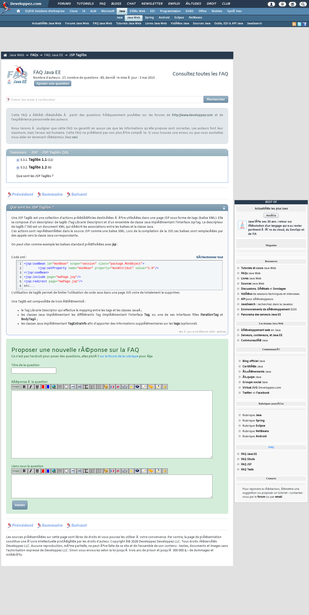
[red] (43, 386)
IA (83, 11)
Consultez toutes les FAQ (200, 74)
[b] (24, 386)
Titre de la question (33, 368)
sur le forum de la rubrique (119, 357)
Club (226, 4)
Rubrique (251, 415)
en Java (261, 330)
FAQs (34, 55)
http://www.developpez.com (192, 115)
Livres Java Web (156, 23)
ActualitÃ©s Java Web (46, 23)
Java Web (133, 17)
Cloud (73, 11)
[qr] (137, 386)
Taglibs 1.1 (37, 160)
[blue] (48, 386)
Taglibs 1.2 (37, 167)
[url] (54, 386)
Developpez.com (261, 388)
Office (202, 11)
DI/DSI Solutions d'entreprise (45, 11)
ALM (93, 11)
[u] (37, 386)
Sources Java (201, 23)
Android (164, 17)
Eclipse (179, 17)
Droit (211, 4)
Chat (131, 4)
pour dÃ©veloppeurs (257, 299)
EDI (152, 11)
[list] (93, 386)
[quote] (66, 386)
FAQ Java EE (53, 55)
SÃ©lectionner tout (209, 257)
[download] (158, 386)
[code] (73, 386)
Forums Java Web (77, 23)
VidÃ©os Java (180, 23)
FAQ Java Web (102, 23)
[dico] (125, 386)
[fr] (112, 386)
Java (122, 11)
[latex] (86, 386)
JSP (34, 152)
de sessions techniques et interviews (270, 294)
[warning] (131, 386)
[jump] (151, 386)
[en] (118, 386)
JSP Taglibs (77, 55)
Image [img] (15, 386)
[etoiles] (165, 386)
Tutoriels (85, 4)
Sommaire (18, 152)
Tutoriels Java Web (128, 23)
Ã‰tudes (193, 4)
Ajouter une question (52, 83)
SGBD (189, 11)
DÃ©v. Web (137, 11)
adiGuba (221, 331)
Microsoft (107, 11)
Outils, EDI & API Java (228, 23)
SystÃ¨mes (234, 11)
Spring (149, 17)
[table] (60, 386)
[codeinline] (80, 386)
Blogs (116, 4)
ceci (74, 137)
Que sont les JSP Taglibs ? (35, 176)
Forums (64, 4)
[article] (144, 386)
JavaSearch (254, 23)
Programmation (170, 11)
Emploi (174, 4)
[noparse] (106, 386)
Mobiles (216, 11)
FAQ (102, 4)
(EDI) (269, 309)
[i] (31, 386)
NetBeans (195, 17)
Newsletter (152, 4)
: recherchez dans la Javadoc (267, 304)
